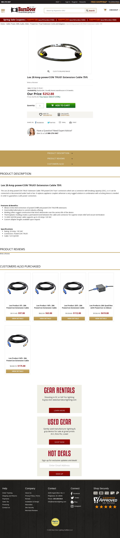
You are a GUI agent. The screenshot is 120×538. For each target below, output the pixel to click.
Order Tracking (7, 493)
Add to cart (62, 105)
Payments (5, 499)
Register (75, 2)
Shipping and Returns (9, 496)
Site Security (29, 507)
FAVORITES (47, 114)
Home (3, 24)
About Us (28, 493)
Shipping (65, 114)
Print (74, 122)
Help (57, 2)
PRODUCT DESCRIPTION (58, 153)
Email (64, 122)
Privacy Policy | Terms (32, 496)
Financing (5, 504)
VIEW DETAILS (17, 318)
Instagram (76, 506)
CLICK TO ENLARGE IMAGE (61, 71)
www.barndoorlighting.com (64, 400)
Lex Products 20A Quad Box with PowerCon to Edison (101, 306)
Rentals (27, 499)
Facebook (75, 493)
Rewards (82, 2)
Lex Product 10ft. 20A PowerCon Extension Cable (45, 306)
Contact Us (6, 507)
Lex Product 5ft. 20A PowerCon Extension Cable (17, 306)
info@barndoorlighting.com (57, 502)
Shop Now (59, 442)
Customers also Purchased (55, 165)
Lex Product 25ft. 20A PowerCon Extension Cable (73, 306)
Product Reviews (56, 158)
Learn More (59, 410)
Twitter (75, 497)
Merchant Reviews (31, 510)
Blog (74, 502)
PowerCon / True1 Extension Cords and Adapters (47, 24)
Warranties (28, 504)
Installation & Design (32, 502)
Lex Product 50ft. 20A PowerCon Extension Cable (17, 359)
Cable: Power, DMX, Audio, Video (17, 24)
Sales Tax (5, 502)
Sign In (67, 2)
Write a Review (32, 82)
